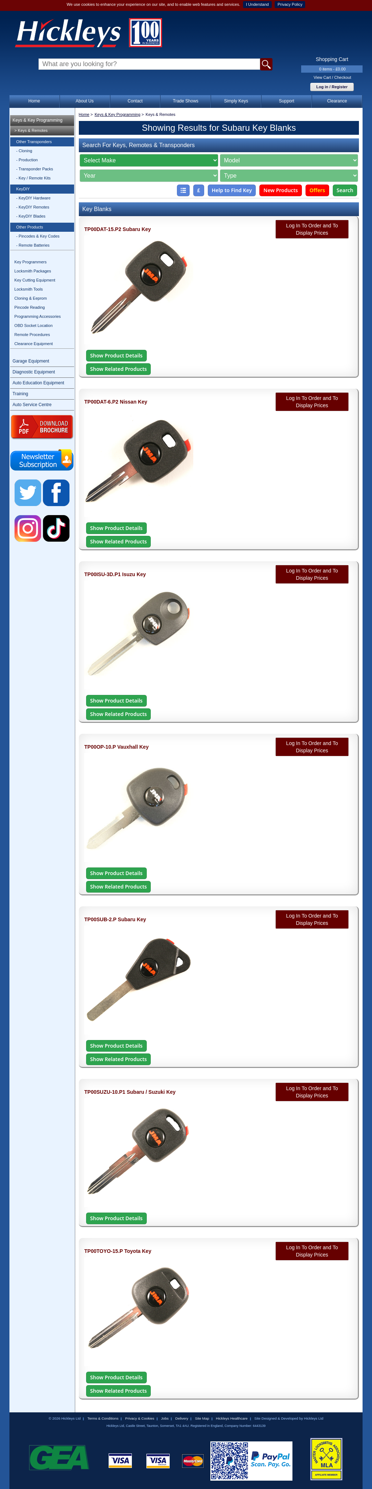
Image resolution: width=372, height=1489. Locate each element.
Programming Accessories (38, 316)
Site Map (202, 1418)
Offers (317, 190)
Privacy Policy (290, 4)
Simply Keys (236, 101)
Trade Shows (185, 101)
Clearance (337, 101)
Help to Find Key (232, 190)
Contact (135, 101)
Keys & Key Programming (37, 120)
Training (20, 393)
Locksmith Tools (29, 289)
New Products (280, 190)
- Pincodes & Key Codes (38, 236)
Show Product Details (116, 355)
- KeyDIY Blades (31, 216)
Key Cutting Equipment (35, 280)
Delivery (182, 1418)
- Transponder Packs (34, 169)
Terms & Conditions (102, 1418)
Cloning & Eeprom (31, 298)
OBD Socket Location (34, 325)
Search (345, 190)
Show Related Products (118, 368)
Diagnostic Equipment (34, 372)
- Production (27, 160)
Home (34, 101)
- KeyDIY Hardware (33, 198)
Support (286, 101)
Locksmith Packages (33, 271)
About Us (84, 101)
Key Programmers (31, 262)
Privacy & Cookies (139, 1418)
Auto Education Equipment (38, 382)
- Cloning (24, 151)
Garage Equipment (31, 361)
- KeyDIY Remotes (32, 207)
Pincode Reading (30, 307)
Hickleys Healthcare (231, 1418)
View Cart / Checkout (332, 77)
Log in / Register (332, 87)
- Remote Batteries (33, 245)
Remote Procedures (32, 334)
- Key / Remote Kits (33, 178)
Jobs (165, 1418)
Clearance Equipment (34, 343)
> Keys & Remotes (31, 130)
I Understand (257, 4)
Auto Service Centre (32, 404)
